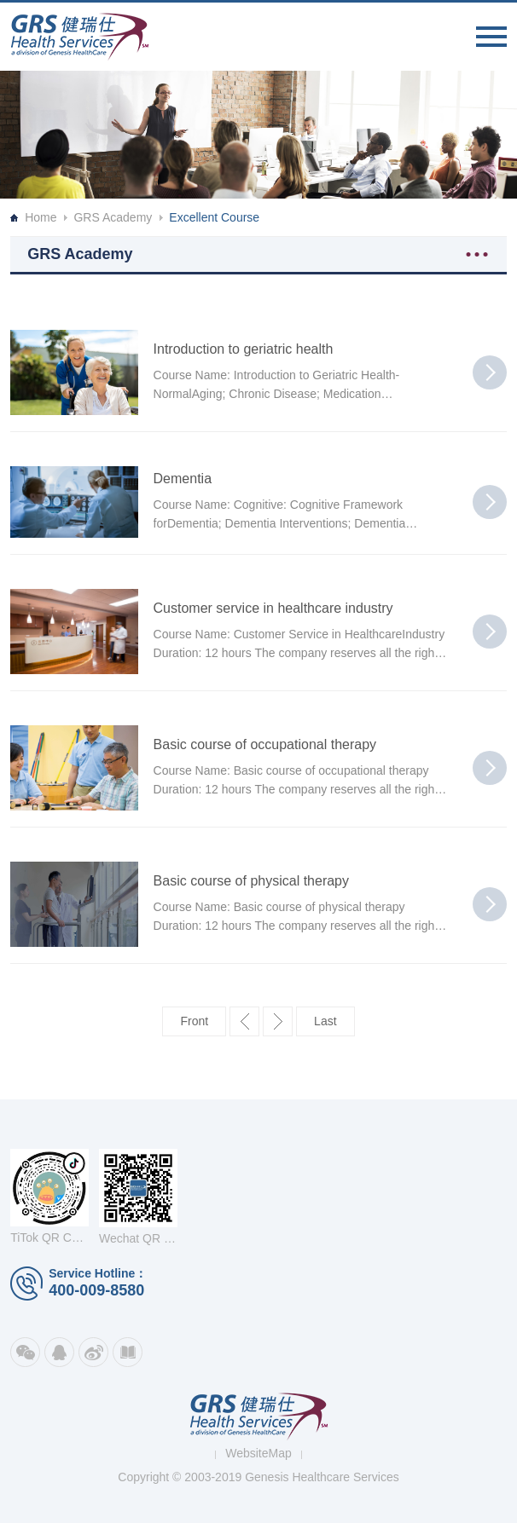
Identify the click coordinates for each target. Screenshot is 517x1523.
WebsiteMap (258, 1453)
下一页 (278, 1021)
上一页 (244, 1021)
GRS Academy (112, 217)
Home (40, 217)
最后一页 (325, 1021)
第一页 (194, 1021)
